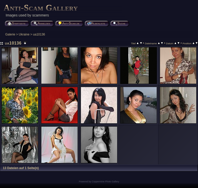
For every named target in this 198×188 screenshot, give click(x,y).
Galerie (10, 34)
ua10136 (39, 34)
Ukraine (24, 34)
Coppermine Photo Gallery (105, 181)
